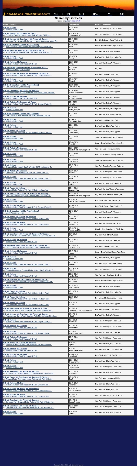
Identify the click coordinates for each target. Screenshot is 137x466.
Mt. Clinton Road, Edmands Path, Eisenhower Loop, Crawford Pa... (31, 236)
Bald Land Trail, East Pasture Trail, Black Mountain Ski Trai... (28, 115)
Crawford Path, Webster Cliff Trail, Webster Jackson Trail (27, 190)
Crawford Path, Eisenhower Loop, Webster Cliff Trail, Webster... (29, 379)
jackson (68, 21)
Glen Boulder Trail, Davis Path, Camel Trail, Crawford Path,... (29, 247)
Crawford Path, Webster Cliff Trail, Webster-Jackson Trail (27, 219)
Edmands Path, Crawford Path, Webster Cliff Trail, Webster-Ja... (30, 402)
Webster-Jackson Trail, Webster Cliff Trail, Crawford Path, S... (29, 104)
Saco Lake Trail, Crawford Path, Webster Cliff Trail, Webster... (29, 345)
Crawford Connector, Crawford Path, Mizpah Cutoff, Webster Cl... (30, 270)
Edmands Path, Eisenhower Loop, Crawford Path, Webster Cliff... (30, 373)
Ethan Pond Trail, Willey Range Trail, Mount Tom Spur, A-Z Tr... (29, 52)
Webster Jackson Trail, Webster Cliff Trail (21, 98)
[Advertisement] (68, 439)
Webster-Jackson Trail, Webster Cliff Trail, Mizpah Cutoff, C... (29, 178)
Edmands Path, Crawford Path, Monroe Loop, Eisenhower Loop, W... (31, 41)
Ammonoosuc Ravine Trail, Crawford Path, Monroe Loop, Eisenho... (31, 316)
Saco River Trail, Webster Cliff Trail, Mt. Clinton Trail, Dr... (27, 173)
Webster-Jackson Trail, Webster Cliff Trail (21, 64)
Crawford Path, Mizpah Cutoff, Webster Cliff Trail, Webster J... (29, 167)
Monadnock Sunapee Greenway (18, 70)
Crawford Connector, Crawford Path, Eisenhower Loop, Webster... (30, 92)
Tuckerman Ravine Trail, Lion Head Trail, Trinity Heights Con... (29, 310)
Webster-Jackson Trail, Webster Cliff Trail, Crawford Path (27, 224)
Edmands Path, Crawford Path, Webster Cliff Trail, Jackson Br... (29, 408)
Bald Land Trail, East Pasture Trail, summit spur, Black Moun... (29, 47)
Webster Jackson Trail (14, 127)
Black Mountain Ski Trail (15, 213)
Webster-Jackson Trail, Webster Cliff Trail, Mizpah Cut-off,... (28, 333)
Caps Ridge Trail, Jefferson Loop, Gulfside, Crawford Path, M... (29, 282)
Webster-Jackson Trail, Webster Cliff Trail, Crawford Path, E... (29, 75)
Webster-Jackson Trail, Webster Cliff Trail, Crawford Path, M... (29, 207)
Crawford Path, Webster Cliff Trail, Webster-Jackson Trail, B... (29, 133)
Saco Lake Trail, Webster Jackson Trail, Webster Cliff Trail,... (28, 35)
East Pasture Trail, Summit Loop (18, 87)
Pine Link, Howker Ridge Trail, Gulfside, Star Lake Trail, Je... (28, 196)
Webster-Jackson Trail (14, 29)
